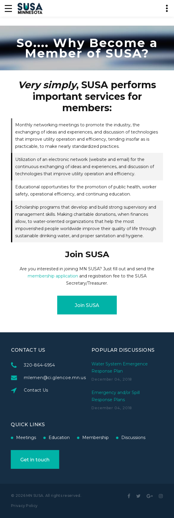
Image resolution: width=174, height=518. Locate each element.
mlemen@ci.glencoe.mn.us (77, 377)
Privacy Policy (24, 505)
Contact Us (58, 390)
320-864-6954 (61, 365)
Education (16, 437)
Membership (52, 437)
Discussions (90, 437)
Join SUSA (87, 305)
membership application (53, 276)
